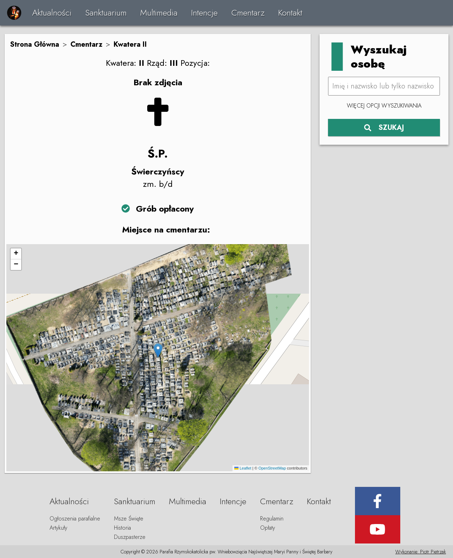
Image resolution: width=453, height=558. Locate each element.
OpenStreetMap (272, 468)
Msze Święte (128, 518)
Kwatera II (130, 44)
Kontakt (290, 12)
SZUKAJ (384, 127)
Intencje (204, 12)
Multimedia (159, 12)
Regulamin (271, 518)
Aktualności (51, 12)
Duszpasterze (129, 537)
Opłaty (267, 528)
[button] (158, 350)
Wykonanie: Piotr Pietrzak (420, 551)
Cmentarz (248, 12)
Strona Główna (34, 44)
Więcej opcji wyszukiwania (384, 106)
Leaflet (242, 468)
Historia (122, 528)
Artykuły (58, 528)
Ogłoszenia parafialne (75, 518)
